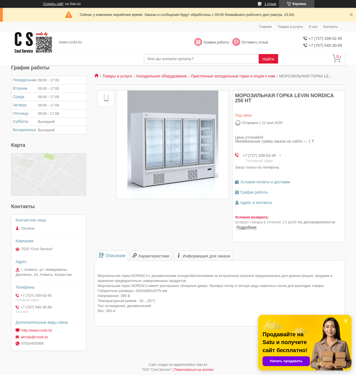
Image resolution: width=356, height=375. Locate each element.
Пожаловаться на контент (194, 370)
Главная (265, 27)
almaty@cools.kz (34, 337)
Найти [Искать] (268, 59)
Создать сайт (53, 4)
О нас (313, 27)
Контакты (330, 27)
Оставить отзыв (255, 42)
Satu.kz (201, 365)
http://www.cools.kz (36, 330)
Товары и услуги (290, 27)
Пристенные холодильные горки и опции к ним (233, 76)
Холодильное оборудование (161, 76)
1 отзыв (270, 4)
